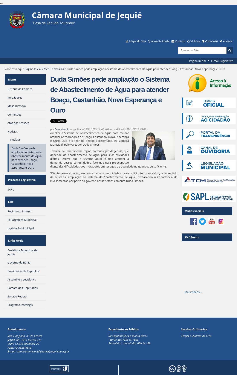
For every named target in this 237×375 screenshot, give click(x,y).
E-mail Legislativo (222, 61)
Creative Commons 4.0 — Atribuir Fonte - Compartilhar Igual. (192, 366)
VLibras (195, 41)
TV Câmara (192, 237)
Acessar (228, 41)
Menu (47, 69)
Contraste (211, 41)
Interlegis (99, 365)
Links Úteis (15, 231)
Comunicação (62, 129)
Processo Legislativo (21, 176)
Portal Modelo (64, 365)
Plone (66, 368)
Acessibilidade (160, 41)
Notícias (59, 69)
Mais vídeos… (193, 292)
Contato (180, 41)
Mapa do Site (137, 41)
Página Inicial (197, 61)
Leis (10, 195)
